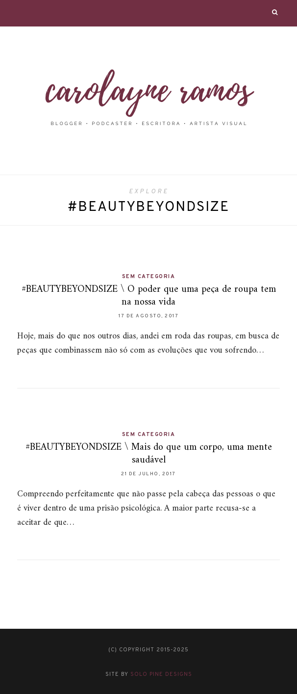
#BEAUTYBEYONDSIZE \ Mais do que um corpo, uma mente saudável (148, 454)
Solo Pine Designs (161, 674)
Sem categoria (148, 276)
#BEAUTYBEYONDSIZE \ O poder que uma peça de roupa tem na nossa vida (149, 296)
